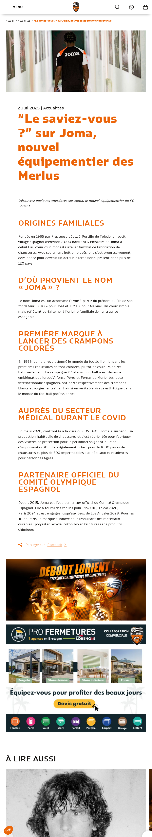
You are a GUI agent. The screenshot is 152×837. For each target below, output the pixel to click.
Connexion (127, 7)
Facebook (54, 545)
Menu (13, 7)
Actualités (24, 21)
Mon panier (141, 7)
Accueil (10, 21)
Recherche (117, 7)
